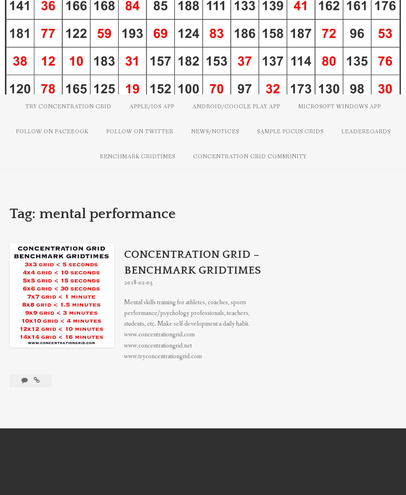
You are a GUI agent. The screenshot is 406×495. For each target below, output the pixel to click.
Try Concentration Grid (68, 106)
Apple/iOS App (151, 106)
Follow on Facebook (52, 131)
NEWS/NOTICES (215, 131)
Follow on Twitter (139, 131)
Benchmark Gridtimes (137, 156)
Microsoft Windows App (339, 106)
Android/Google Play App (236, 106)
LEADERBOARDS (366, 131)
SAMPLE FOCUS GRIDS (290, 131)
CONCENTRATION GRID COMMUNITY (249, 156)
